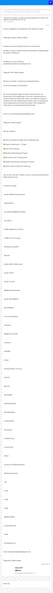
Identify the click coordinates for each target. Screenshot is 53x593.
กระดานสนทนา (8, 10)
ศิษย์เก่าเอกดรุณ (20, 10)
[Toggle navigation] (51, 3)
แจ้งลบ (47, 25)
